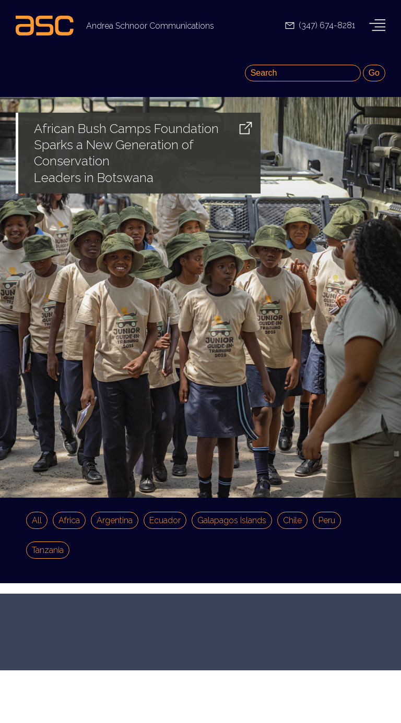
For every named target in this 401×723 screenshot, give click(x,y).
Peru (327, 520)
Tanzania (48, 550)
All (37, 520)
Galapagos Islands (231, 520)
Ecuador (165, 520)
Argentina (115, 520)
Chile (292, 520)
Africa (69, 520)
